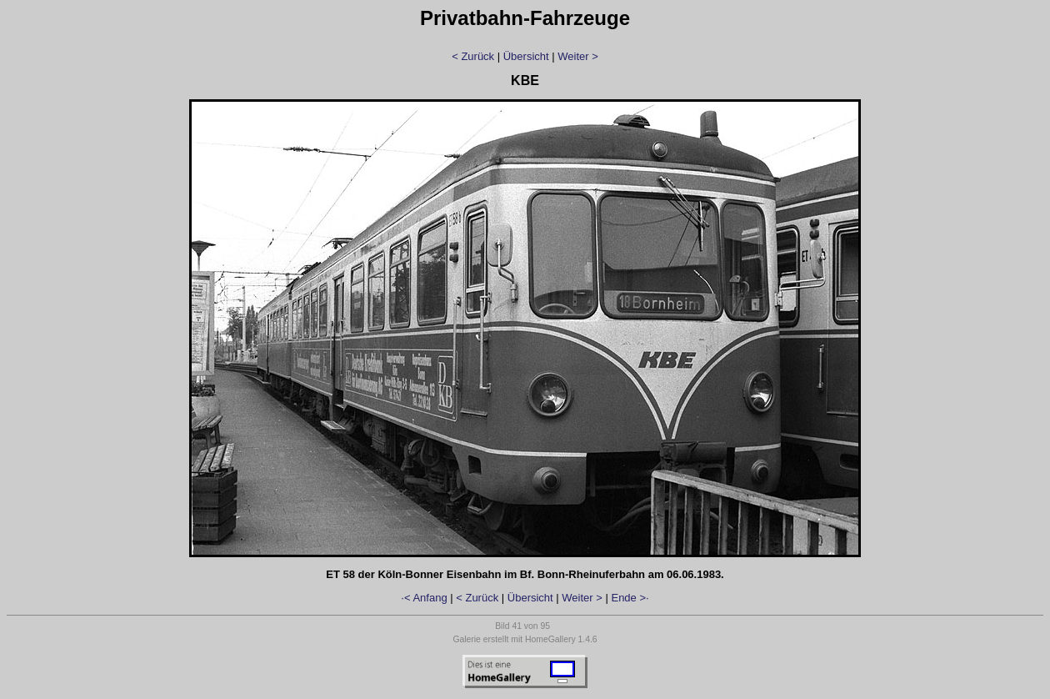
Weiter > (578, 56)
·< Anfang (424, 597)
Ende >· (629, 597)
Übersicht (526, 56)
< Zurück (473, 56)
